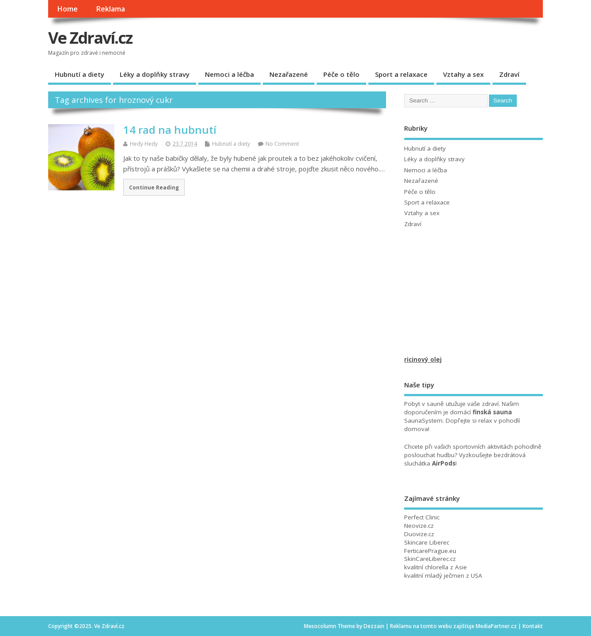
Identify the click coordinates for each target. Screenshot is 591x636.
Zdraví (509, 74)
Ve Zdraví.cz (90, 38)
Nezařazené (288, 74)
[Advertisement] (470, 300)
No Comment (282, 144)
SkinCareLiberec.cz (430, 559)
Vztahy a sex (463, 74)
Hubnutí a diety (79, 74)
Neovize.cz (419, 526)
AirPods (443, 463)
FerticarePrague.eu (430, 551)
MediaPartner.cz (496, 626)
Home (67, 9)
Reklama (110, 9)
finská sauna (492, 412)
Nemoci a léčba (229, 74)
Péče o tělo (341, 74)
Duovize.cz (419, 534)
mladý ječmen (444, 575)
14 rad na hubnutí (169, 129)
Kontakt (533, 626)
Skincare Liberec (426, 542)
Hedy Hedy (144, 144)
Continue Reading (154, 187)
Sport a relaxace (401, 74)
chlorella (436, 567)
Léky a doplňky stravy (154, 74)
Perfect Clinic (421, 517)
